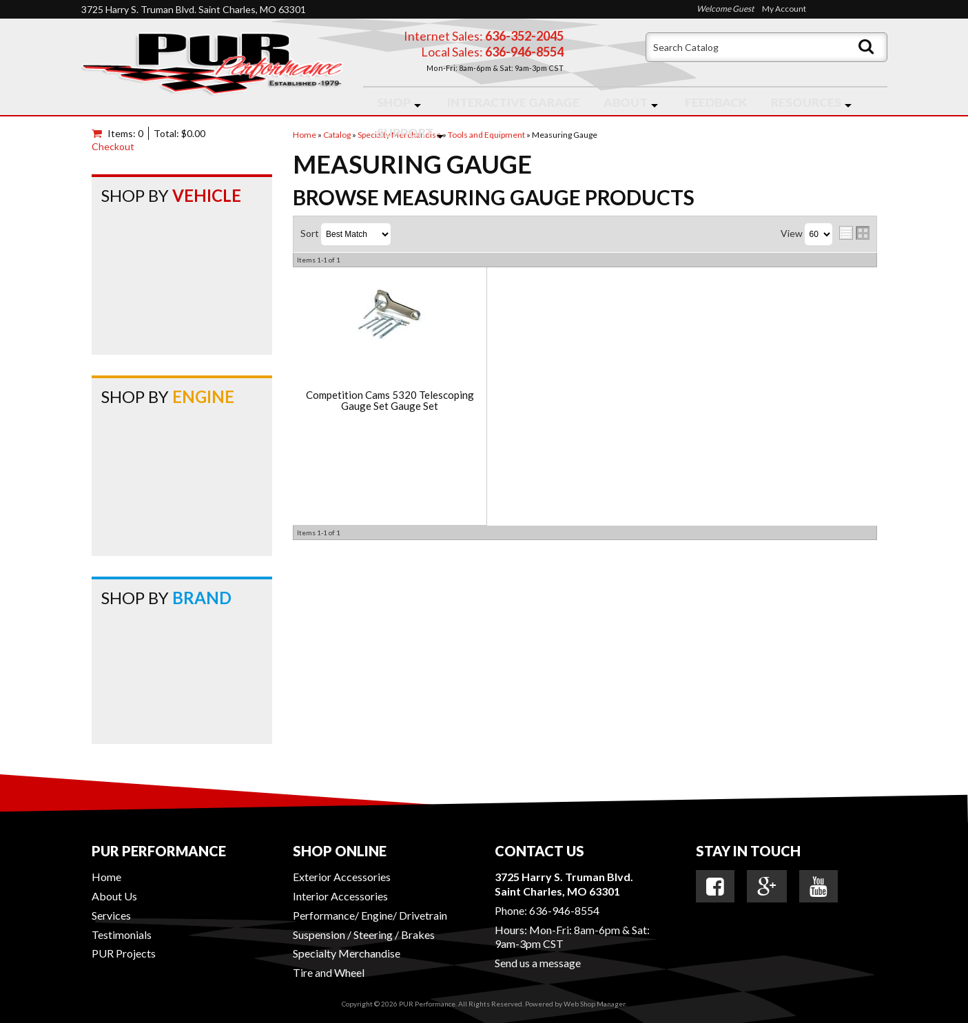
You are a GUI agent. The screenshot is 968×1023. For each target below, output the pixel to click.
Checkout (113, 146)
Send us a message (538, 962)
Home (106, 876)
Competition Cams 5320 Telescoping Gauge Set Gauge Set (390, 400)
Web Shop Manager (594, 1004)
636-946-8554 (564, 910)
